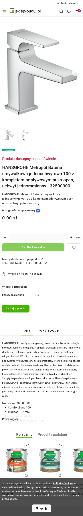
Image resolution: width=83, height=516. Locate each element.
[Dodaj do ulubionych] (74, 247)
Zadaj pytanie (16, 308)
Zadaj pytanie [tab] (49, 331)
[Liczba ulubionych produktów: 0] (69, 11)
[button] (75, 72)
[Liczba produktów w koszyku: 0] (77, 11)
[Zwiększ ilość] (71, 237)
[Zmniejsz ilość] (5, 237)
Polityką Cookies (63, 483)
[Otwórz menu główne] (4, 11)
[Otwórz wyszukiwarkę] (61, 11)
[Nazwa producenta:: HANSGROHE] (8, 150)
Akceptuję (41, 508)
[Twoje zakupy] (67, 3)
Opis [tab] (27, 331)
